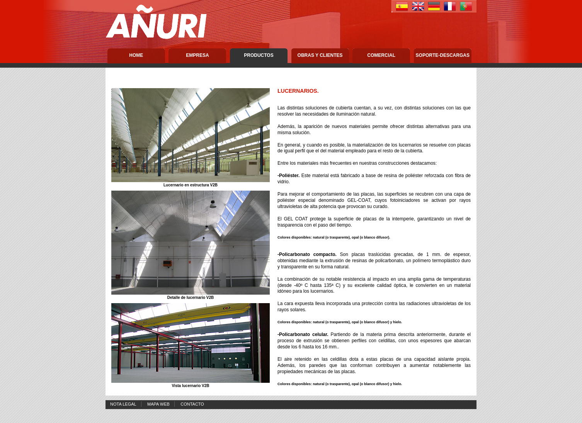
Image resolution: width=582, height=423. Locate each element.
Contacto (192, 404)
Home (136, 55)
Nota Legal (123, 404)
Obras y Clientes (320, 55)
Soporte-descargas (443, 55)
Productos (258, 55)
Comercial (381, 55)
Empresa (197, 55)
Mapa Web (158, 404)
